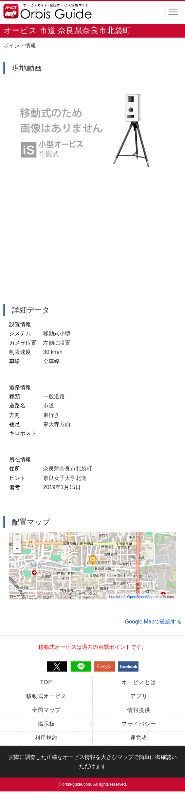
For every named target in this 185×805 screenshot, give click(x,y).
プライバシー (139, 724)
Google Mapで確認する (153, 621)
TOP (46, 682)
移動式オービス (46, 696)
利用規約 (46, 738)
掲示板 (46, 724)
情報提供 (138, 710)
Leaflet (114, 597)
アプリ (139, 696)
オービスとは (139, 682)
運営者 (139, 738)
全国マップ (46, 710)
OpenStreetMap (140, 597)
